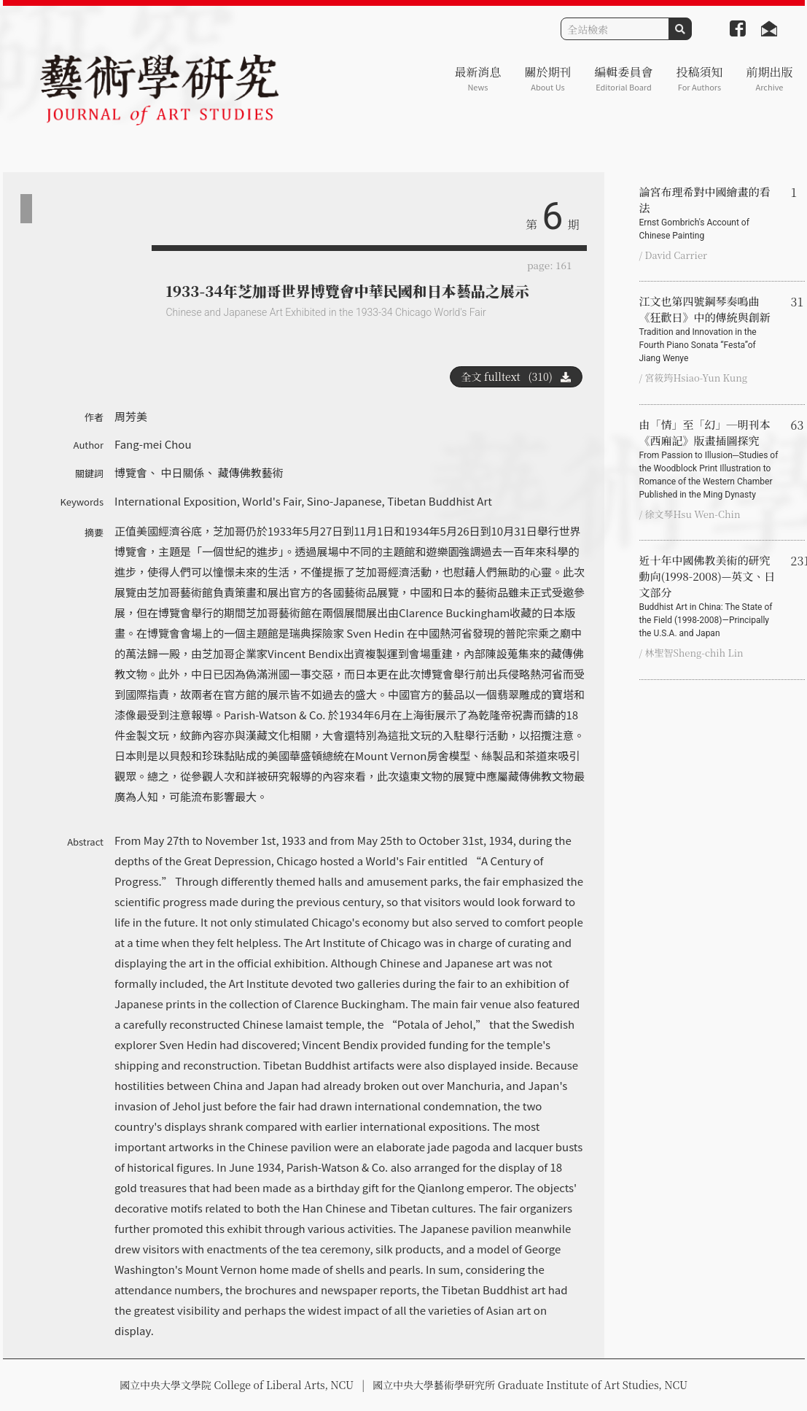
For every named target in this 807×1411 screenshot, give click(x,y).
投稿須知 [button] (699, 78)
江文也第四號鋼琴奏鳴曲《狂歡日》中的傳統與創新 (709, 329)
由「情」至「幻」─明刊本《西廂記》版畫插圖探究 (709, 459)
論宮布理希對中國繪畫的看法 (709, 213)
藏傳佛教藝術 (251, 472)
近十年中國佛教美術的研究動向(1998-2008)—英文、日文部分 (709, 596)
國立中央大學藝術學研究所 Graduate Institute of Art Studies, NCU (530, 1384)
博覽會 (130, 472)
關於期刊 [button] (547, 78)
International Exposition (175, 501)
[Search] (615, 29)
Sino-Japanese (344, 501)
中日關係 (182, 472)
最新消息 (477, 78)
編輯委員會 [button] (623, 78)
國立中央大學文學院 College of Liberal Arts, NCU (237, 1384)
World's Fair (271, 501)
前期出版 (769, 78)
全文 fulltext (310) (516, 376)
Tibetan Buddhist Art (439, 501)
